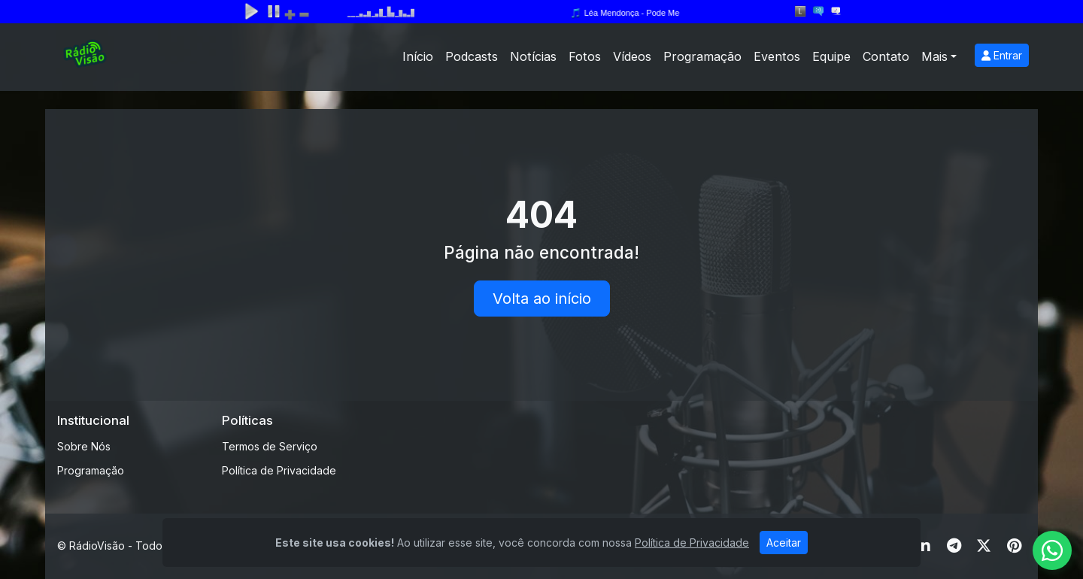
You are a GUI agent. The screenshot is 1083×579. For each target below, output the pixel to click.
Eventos (777, 56)
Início (417, 56)
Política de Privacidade (279, 470)
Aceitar (783, 542)
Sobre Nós (84, 446)
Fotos (585, 56)
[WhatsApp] (1052, 550)
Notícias (533, 56)
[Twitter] (983, 546)
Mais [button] (934, 56)
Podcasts (471, 56)
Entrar (1001, 55)
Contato (886, 56)
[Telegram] (954, 546)
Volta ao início (542, 299)
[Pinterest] (1014, 546)
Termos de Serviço (269, 446)
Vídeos (632, 56)
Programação (702, 56)
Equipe (831, 56)
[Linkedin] (923, 546)
